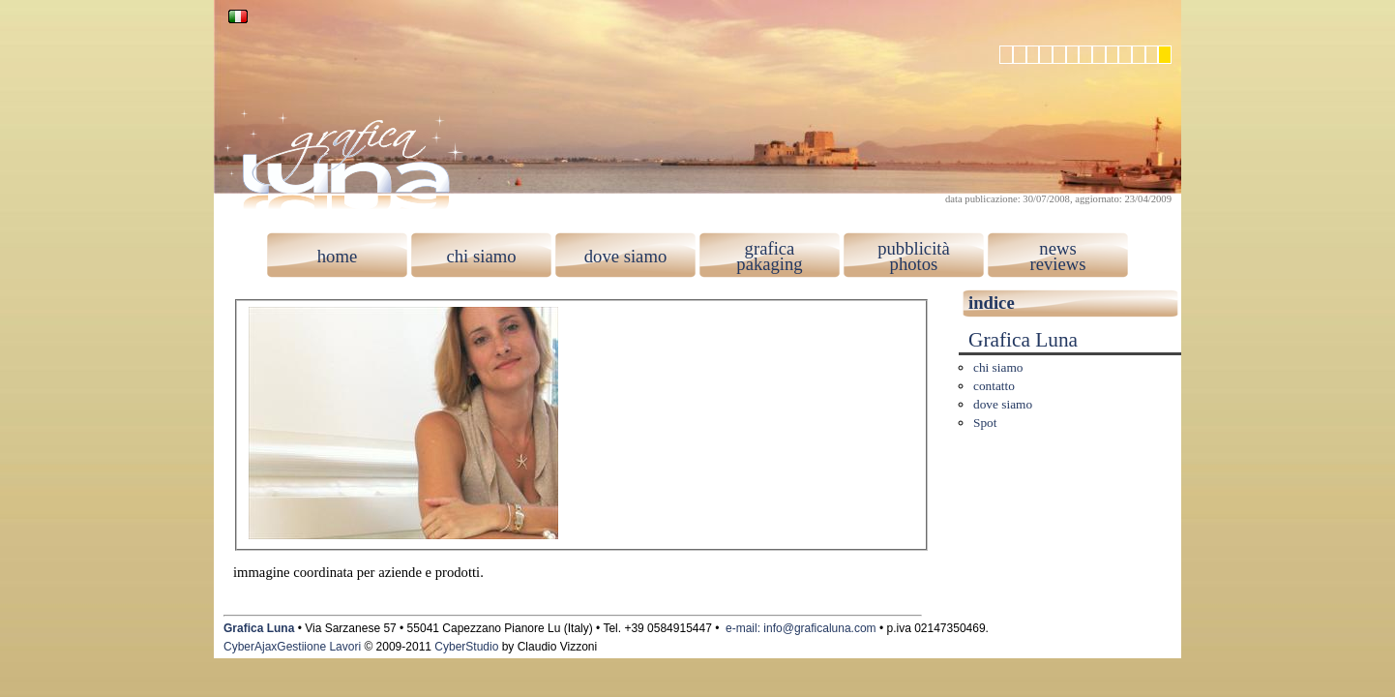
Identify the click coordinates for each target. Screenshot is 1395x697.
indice (991, 302)
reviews (1057, 264)
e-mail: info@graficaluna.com (801, 628)
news (1057, 248)
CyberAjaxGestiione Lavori (292, 646)
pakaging (769, 264)
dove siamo (626, 256)
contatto (994, 386)
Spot (984, 422)
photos (914, 264)
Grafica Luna (1023, 339)
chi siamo (481, 256)
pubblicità (913, 248)
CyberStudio (466, 646)
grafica (770, 248)
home (337, 256)
